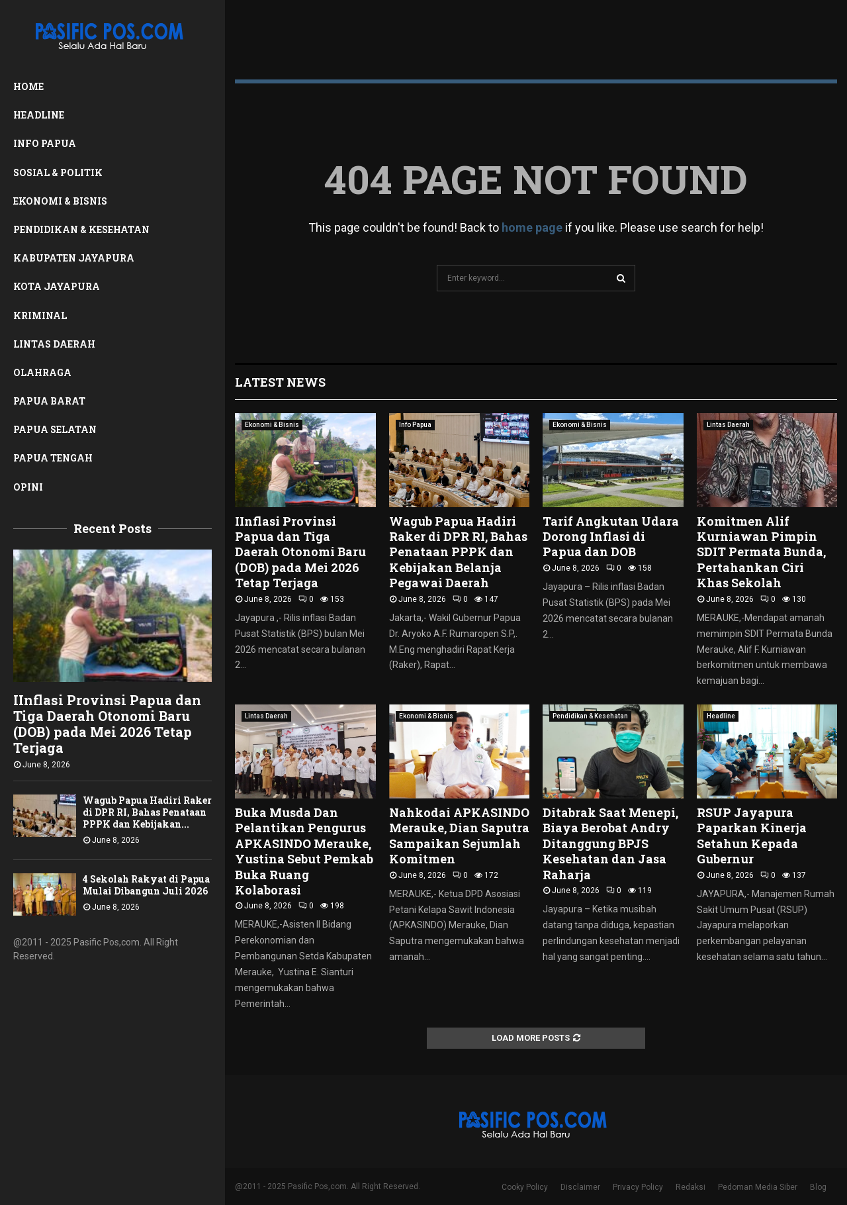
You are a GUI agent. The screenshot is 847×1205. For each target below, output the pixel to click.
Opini (28, 487)
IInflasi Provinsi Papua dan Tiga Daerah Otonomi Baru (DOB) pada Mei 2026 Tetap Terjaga (107, 723)
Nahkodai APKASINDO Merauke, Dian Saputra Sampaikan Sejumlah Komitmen (459, 835)
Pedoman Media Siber (757, 1187)
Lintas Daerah (54, 344)
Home (28, 86)
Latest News (280, 382)
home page (532, 227)
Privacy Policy (638, 1187)
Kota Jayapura (56, 286)
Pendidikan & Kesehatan (81, 229)
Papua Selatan (55, 429)
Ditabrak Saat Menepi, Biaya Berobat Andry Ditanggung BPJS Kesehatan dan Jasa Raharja (610, 843)
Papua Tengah (53, 458)
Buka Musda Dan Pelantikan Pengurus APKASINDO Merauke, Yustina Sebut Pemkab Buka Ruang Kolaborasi (304, 851)
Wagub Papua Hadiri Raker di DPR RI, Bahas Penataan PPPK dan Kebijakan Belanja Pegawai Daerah (458, 552)
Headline (38, 115)
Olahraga (42, 372)
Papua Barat (49, 401)
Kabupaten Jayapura (73, 258)
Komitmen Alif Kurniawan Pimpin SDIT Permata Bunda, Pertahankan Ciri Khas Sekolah (761, 552)
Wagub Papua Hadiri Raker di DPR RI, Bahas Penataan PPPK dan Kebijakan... (147, 812)
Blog (818, 1187)
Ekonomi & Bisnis (60, 201)
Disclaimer (580, 1187)
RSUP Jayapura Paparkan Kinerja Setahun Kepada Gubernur (752, 835)
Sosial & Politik (58, 172)
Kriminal (40, 315)
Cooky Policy (525, 1187)
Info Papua (44, 143)
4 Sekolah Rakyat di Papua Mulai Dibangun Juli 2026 (146, 885)
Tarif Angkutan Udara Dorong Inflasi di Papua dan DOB (611, 536)
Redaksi (690, 1187)
